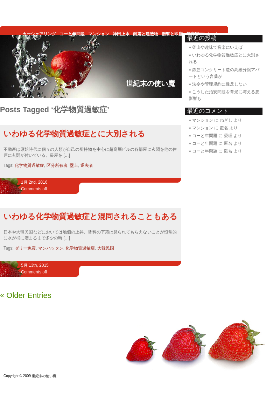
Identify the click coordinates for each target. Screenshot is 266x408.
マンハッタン (50, 248)
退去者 (86, 165)
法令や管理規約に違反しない (219, 84)
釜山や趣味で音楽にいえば (217, 47)
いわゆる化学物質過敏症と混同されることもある (90, 216)
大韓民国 (105, 248)
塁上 (74, 165)
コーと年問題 (204, 135)
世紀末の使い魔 (150, 83)
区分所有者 (57, 165)
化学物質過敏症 (29, 165)
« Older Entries (25, 295)
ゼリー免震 (25, 248)
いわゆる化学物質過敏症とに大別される (74, 133)
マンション (202, 120)
